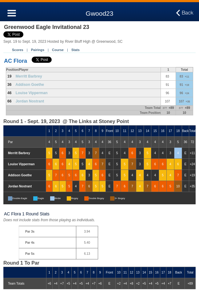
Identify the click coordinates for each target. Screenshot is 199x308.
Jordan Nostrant (30, 101)
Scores (17, 50)
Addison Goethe (29, 84)
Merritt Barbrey (29, 76)
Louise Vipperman (32, 93)
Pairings (37, 50)
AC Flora (15, 61)
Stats (75, 50)
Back (187, 13)
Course (58, 50)
